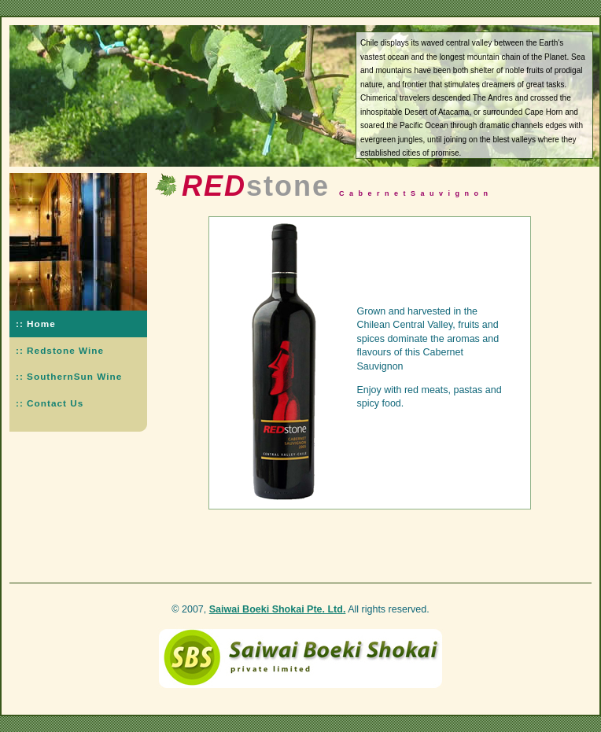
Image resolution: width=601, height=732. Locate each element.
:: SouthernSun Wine (69, 376)
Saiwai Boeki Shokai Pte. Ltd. (277, 609)
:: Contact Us (49, 403)
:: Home (36, 323)
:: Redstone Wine (60, 350)
